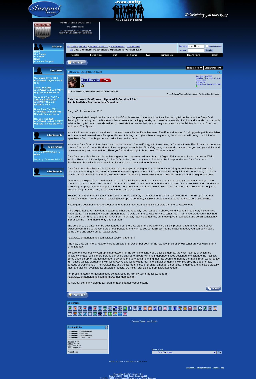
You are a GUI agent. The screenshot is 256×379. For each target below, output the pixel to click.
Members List (166, 55)
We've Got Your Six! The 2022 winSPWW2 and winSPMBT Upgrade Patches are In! (46, 101)
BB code (71, 342)
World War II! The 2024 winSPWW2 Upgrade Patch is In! (48, 80)
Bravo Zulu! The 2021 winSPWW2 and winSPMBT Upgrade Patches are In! (48, 111)
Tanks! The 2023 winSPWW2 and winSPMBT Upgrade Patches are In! (48, 90)
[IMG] (70, 346)
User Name (183, 46)
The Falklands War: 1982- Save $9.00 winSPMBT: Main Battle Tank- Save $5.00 (75, 32)
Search (215, 55)
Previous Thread (138, 321)
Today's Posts (193, 55)
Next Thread (151, 321)
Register (75, 55)
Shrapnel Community (98, 46)
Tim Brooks (90, 80)
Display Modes (212, 68)
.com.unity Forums (78, 46)
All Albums (131, 55)
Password (182, 50)
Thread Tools (193, 68)
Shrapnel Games (204, 368)
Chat (115, 55)
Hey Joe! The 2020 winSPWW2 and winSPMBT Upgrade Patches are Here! (48, 121)
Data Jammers (133, 46)
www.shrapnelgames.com (108, 252)
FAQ (148, 55)
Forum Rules (73, 352)
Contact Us (191, 368)
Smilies (70, 344)
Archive (216, 368)
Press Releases (118, 46)
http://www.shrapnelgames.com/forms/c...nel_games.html (101, 276)
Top (222, 368)
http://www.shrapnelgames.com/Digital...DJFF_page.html (101, 237)
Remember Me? (214, 47)
